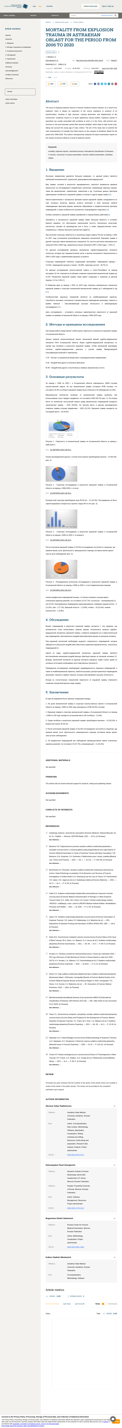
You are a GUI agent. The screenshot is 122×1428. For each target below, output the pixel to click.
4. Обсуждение (10, 55)
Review (9, 91)
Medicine (48, 22)
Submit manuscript (90, 6)
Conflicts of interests (12, 75)
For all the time (52, 1304)
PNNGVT (114, 60)
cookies (105, 1422)
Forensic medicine (78, 22)
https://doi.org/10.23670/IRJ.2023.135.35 (89, 60)
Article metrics (10, 103)
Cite (74, 84)
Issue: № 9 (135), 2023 (109, 68)
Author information (11, 99)
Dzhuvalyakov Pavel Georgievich (60, 1165)
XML (51, 84)
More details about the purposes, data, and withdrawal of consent (23, 1426)
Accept (116, 1421)
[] (109, 194)
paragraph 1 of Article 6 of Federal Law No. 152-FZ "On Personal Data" (36, 1424)
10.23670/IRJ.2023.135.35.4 (60, 590)
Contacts (55, 15)
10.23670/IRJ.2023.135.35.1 (60, 450)
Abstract (8, 35)
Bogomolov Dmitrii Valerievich (59, 1218)
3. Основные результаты (13, 51)
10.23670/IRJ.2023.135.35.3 (60, 540)
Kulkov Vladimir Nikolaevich (58, 1257)
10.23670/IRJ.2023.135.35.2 (60, 493)
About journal (9, 15)
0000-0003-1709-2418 (75, 1208)
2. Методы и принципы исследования (18, 47)
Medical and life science (62, 22)
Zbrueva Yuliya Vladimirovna (58, 1106)
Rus (34, 6)
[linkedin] (109, 84)
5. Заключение (10, 59)
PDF (63, 84)
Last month (80, 1304)
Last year (67, 1304)
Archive (33, 15)
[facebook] (95, 84)
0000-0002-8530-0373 (75, 1155)
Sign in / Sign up (108, 6)
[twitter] (102, 84)
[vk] (98, 84)
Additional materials (11, 63)
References (9, 78)
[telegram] (105, 84)
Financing (8, 67)
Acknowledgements (11, 71)
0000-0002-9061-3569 (75, 1247)
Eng (40, 6)
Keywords (8, 39)
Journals (49, 6)
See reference (54, 840)
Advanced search (107, 15)
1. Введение (9, 43)
